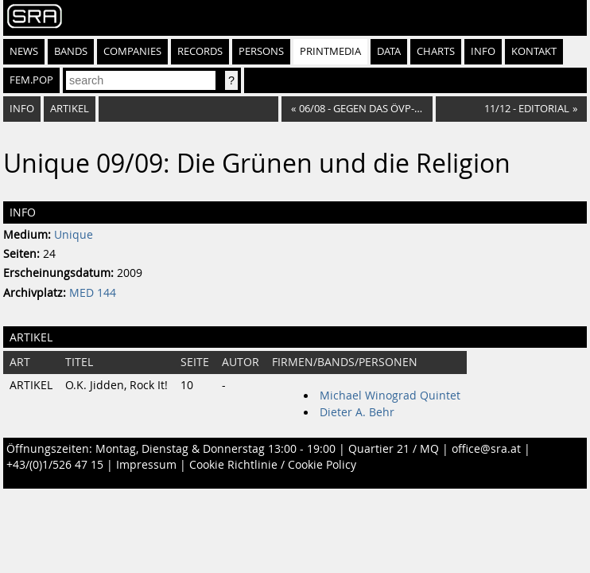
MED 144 (92, 293)
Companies (132, 51)
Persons (261, 51)
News (24, 51)
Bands (70, 51)
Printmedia (330, 51)
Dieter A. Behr (357, 412)
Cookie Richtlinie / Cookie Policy (272, 465)
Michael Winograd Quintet (390, 395)
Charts (436, 51)
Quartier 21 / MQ (393, 449)
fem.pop (31, 80)
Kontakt (534, 51)
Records (200, 51)
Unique (73, 235)
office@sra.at (486, 449)
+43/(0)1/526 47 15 (54, 465)
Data (389, 51)
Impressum (146, 465)
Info (483, 51)
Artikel (69, 108)
